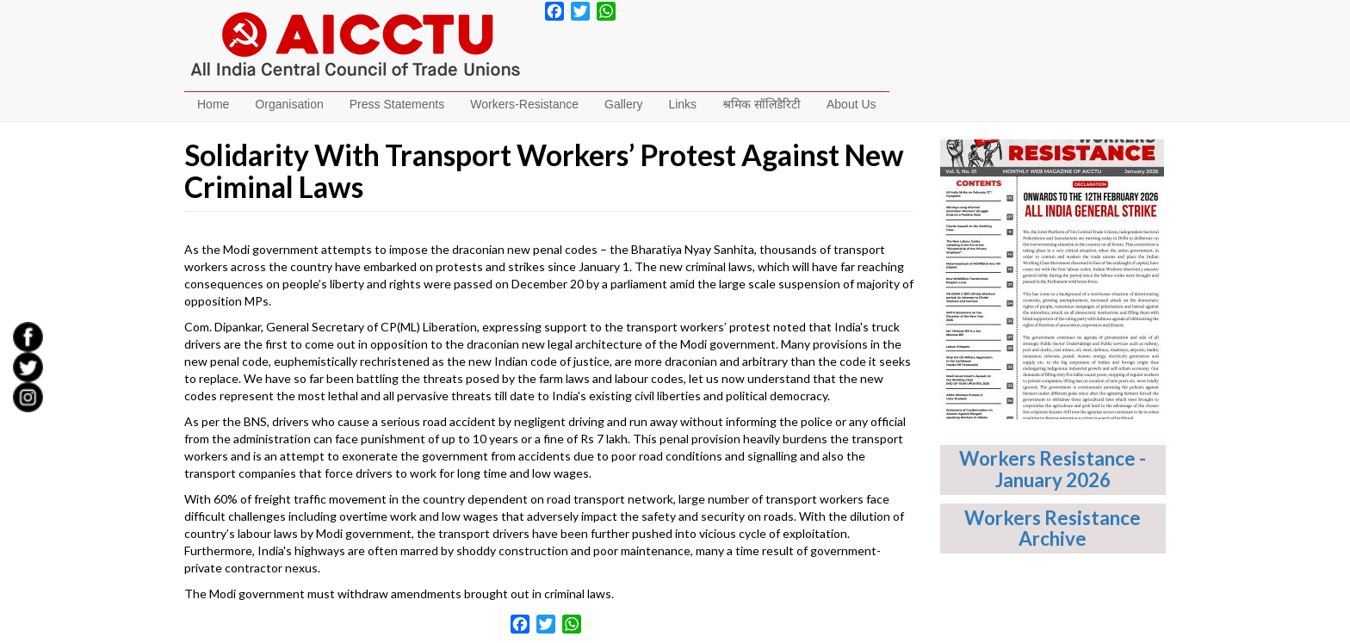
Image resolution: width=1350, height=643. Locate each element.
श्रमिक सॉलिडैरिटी (761, 104)
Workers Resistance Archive (1052, 528)
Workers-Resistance (524, 104)
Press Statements (397, 104)
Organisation (289, 104)
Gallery (623, 104)
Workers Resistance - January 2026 (1052, 469)
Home (213, 104)
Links (682, 104)
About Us (851, 104)
